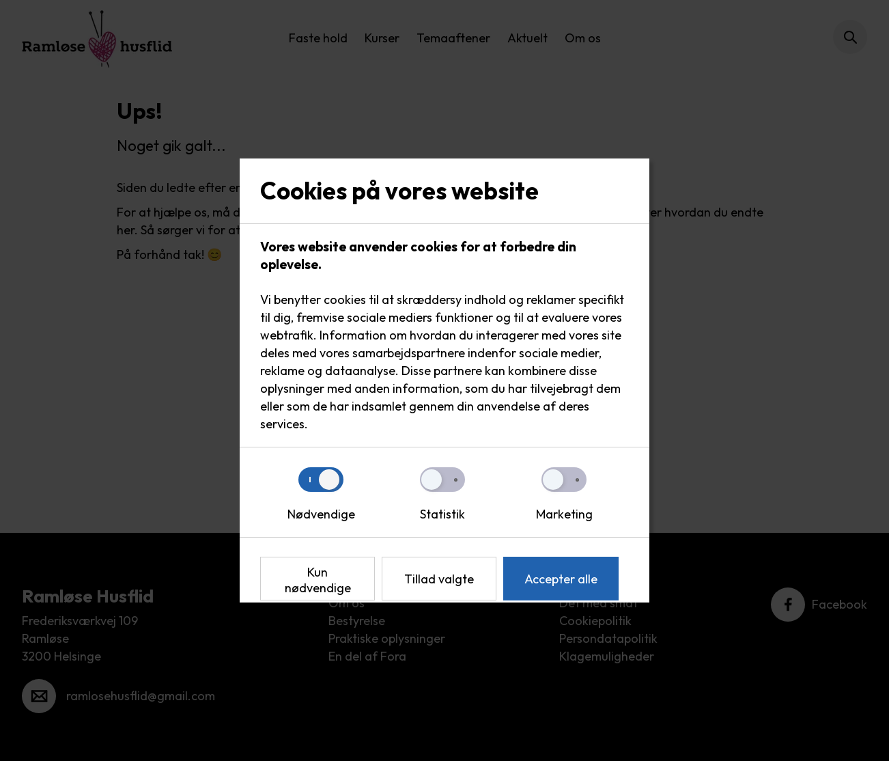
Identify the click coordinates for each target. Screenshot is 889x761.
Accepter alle (560, 579)
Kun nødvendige (318, 580)
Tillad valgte (439, 579)
